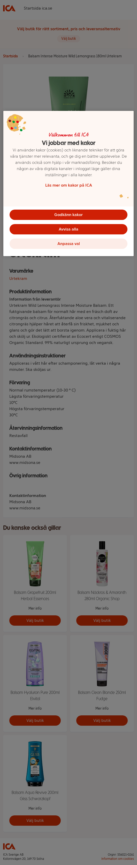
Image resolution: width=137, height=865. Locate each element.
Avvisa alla (68, 229)
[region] (68, 183)
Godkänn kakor (68, 214)
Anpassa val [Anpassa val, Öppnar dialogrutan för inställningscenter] (68, 243)
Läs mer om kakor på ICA (68, 185)
